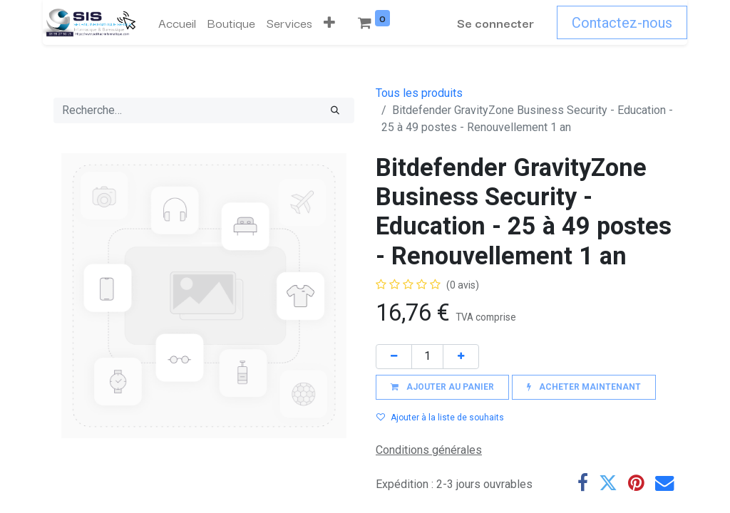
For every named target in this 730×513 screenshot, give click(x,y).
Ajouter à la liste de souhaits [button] (440, 418)
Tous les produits (419, 93)
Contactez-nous (622, 22)
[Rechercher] (335, 110)
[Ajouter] (461, 356)
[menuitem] (177, 22)
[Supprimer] (394, 356)
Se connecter (495, 22)
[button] (329, 22)
